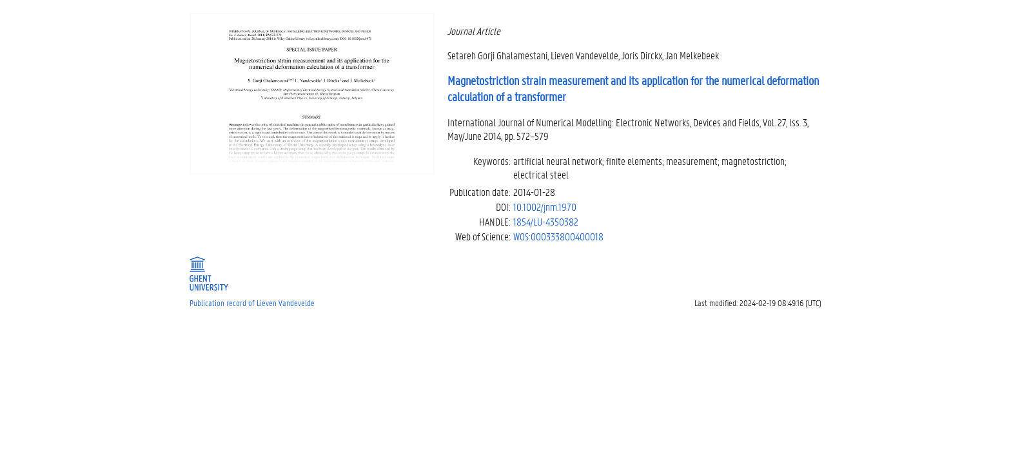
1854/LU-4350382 (545, 221)
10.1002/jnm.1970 (544, 206)
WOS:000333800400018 (558, 236)
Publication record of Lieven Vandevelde (252, 302)
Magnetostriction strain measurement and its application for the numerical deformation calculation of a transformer (633, 88)
